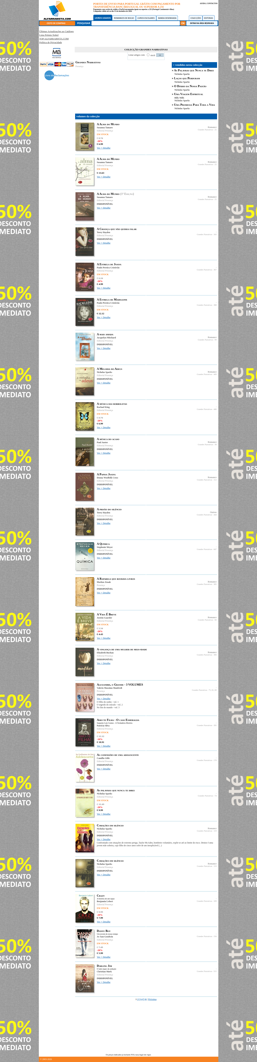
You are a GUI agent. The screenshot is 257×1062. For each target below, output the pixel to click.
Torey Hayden (103, 232)
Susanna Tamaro (105, 127)
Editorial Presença (105, 130)
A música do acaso (108, 439)
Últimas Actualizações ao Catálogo (56, 31)
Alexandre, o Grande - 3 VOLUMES (120, 684)
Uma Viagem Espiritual (188, 94)
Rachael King (103, 407)
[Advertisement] (146, 36)
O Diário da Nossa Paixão (190, 86)
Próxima (152, 999)
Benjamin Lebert (105, 901)
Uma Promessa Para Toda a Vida (194, 104)
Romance (212, 127)
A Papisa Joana (106, 474)
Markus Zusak (104, 582)
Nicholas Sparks (182, 74)
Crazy (101, 895)
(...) (160, 845)
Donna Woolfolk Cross (107, 477)
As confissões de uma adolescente (118, 754)
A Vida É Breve (106, 614)
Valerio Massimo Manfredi (109, 688)
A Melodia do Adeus (109, 368)
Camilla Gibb (103, 758)
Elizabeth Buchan (105, 652)
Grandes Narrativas (205, 130)
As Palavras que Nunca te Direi (194, 70)
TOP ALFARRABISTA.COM (54, 38)
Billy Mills (179, 97)
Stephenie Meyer (105, 547)
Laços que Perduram (187, 78)
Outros (213, 512)
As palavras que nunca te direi (116, 790)
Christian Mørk (104, 971)
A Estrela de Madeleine (112, 299)
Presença (79, 66)
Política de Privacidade (50, 42)
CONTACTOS (212, 3)
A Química (103, 543)
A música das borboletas (112, 403)
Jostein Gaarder (104, 617)
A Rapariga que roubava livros (116, 578)
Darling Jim (104, 965)
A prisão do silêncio (109, 509)
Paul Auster (102, 442)
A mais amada (105, 334)
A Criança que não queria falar (117, 228)
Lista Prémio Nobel (49, 35)
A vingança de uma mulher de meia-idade (122, 649)
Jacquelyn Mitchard (106, 337)
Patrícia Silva (103, 725)
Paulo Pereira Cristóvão (108, 267)
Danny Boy (104, 930)
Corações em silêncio (110, 825)
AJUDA (202, 3)
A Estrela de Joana (109, 264)
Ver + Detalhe (103, 147)
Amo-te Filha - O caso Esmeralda (118, 719)
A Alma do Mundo (108, 124)
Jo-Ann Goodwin (105, 936)
